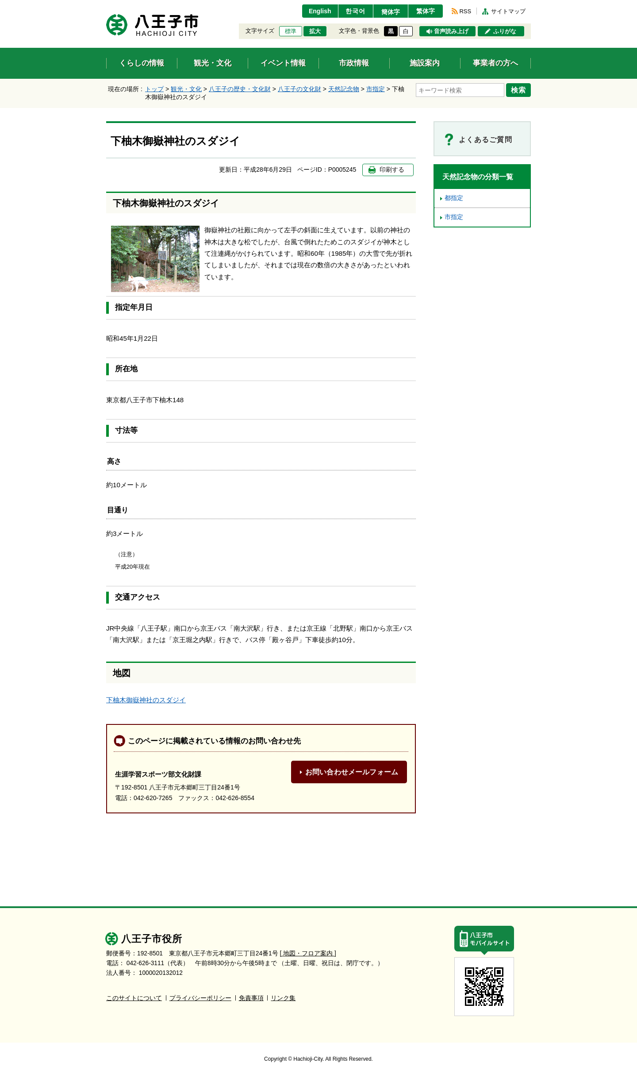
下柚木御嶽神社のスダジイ (146, 700)
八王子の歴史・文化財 (240, 88)
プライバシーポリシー (200, 998)
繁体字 (425, 11)
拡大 (315, 31)
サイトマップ (508, 11)
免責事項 (251, 998)
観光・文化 (186, 88)
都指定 (454, 198)
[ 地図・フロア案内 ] (308, 953)
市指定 (375, 88)
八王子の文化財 (299, 88)
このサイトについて (134, 998)
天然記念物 (343, 88)
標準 (290, 31)
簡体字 (390, 11)
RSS (465, 11)
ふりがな (504, 31)
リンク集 (283, 998)
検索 (518, 90)
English (320, 11)
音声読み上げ (451, 31)
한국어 (355, 11)
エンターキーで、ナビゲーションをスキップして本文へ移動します (106, 5)
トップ (154, 88)
